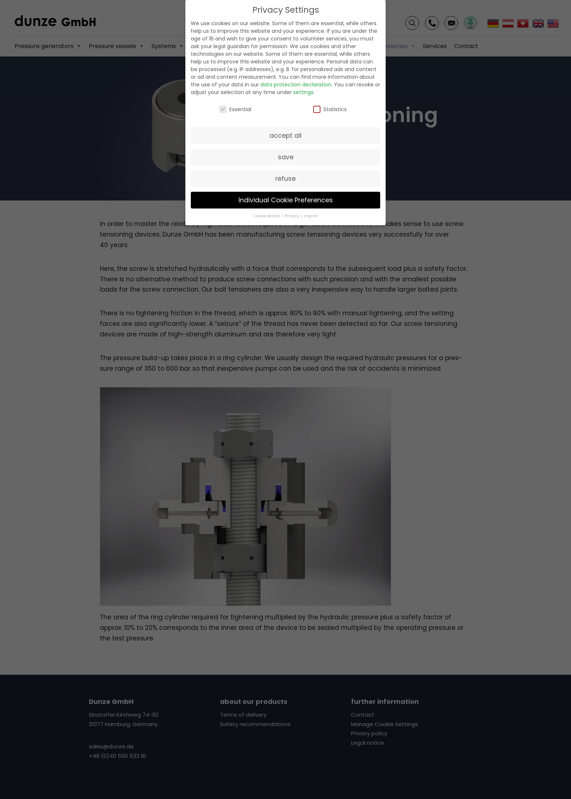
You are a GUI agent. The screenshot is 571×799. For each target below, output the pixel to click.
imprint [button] (311, 216)
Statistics (330, 109)
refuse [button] (285, 178)
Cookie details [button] (267, 216)
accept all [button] (285, 135)
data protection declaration (295, 84)
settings (303, 92)
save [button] (286, 156)
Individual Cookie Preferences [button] (286, 199)
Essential (235, 109)
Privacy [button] (292, 216)
